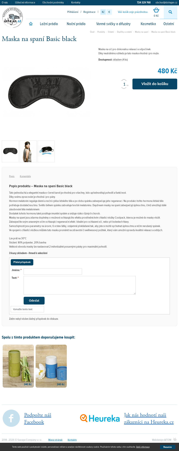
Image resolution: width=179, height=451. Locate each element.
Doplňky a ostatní (124, 31)
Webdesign (161, 440)
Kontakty (75, 2)
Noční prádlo (76, 23)
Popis (11, 176)
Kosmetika (148, 23)
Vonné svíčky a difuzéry (113, 23)
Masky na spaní (141, 31)
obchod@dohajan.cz (166, 2)
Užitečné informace (25, 2)
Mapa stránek (55, 440)
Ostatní (168, 23)
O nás (5, 2)
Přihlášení (72, 12)
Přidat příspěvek (22, 262)
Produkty (101, 31)
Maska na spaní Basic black (163, 31)
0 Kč (156, 13)
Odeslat (34, 301)
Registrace (89, 12)
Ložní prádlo (49, 23)
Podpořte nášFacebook (37, 419)
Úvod (92, 31)
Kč (103, 12)
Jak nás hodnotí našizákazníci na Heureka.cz (149, 419)
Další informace (143, 446)
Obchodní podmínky (53, 2)
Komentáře (25, 176)
